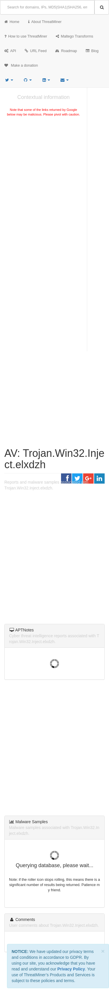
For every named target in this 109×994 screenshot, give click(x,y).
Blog (92, 51)
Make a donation (21, 65)
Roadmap (66, 51)
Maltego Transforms (74, 36)
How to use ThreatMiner (25, 36)
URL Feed (36, 51)
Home (11, 22)
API (10, 51)
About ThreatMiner (45, 22)
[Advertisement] (54, 179)
